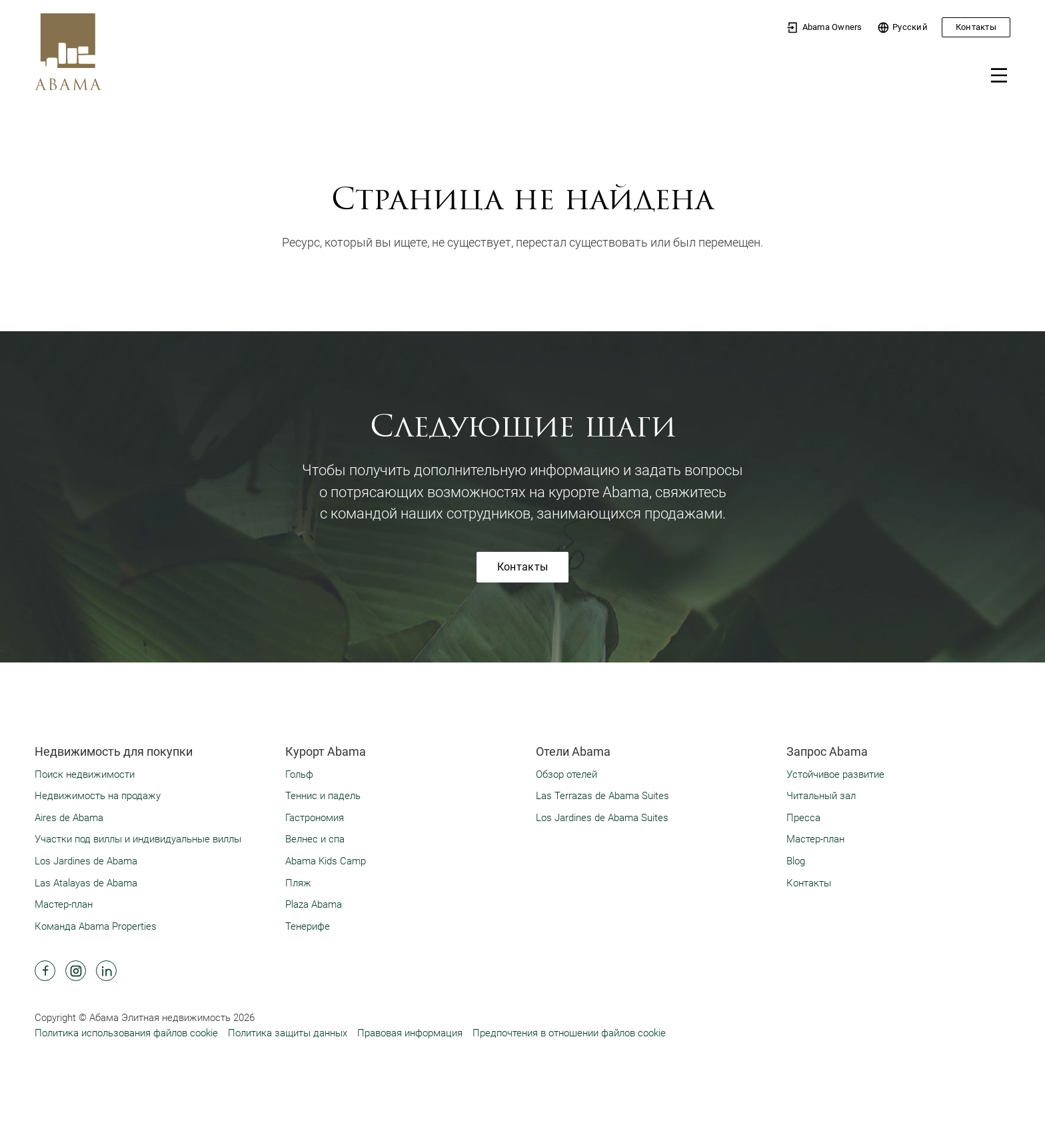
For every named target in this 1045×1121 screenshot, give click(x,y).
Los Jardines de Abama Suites (602, 818)
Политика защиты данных (287, 1033)
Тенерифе (307, 926)
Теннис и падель (323, 796)
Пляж (298, 883)
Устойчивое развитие (835, 774)
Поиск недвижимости (85, 774)
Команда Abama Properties (96, 926)
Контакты (976, 27)
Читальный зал (821, 796)
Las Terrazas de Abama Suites (602, 796)
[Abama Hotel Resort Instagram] (75, 970)
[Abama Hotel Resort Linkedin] (106, 970)
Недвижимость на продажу (98, 796)
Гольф (299, 774)
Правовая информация (410, 1033)
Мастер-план (64, 904)
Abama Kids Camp (325, 861)
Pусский (902, 27)
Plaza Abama (313, 904)
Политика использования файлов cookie (126, 1033)
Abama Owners (824, 27)
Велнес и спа (315, 839)
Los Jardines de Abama (86, 861)
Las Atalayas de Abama (86, 883)
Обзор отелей (566, 774)
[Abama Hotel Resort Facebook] (45, 970)
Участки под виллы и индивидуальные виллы (138, 839)
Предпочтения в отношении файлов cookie (569, 1033)
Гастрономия (314, 818)
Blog (795, 861)
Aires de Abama (69, 818)
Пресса (803, 818)
